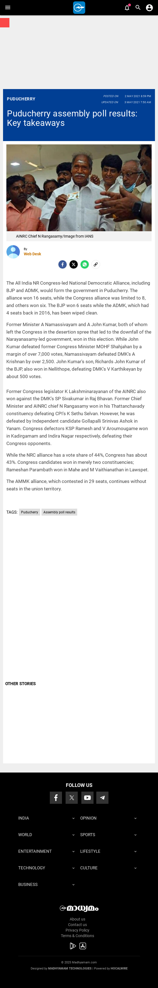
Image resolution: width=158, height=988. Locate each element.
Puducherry (21, 99)
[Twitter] (73, 264)
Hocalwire (119, 968)
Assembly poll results (59, 512)
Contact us (77, 924)
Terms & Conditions (77, 936)
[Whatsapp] (84, 264)
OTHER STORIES (20, 683)
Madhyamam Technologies (70, 968)
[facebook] (62, 264)
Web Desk (32, 254)
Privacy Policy (77, 930)
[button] (7, 7)
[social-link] (95, 264)
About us (77, 919)
